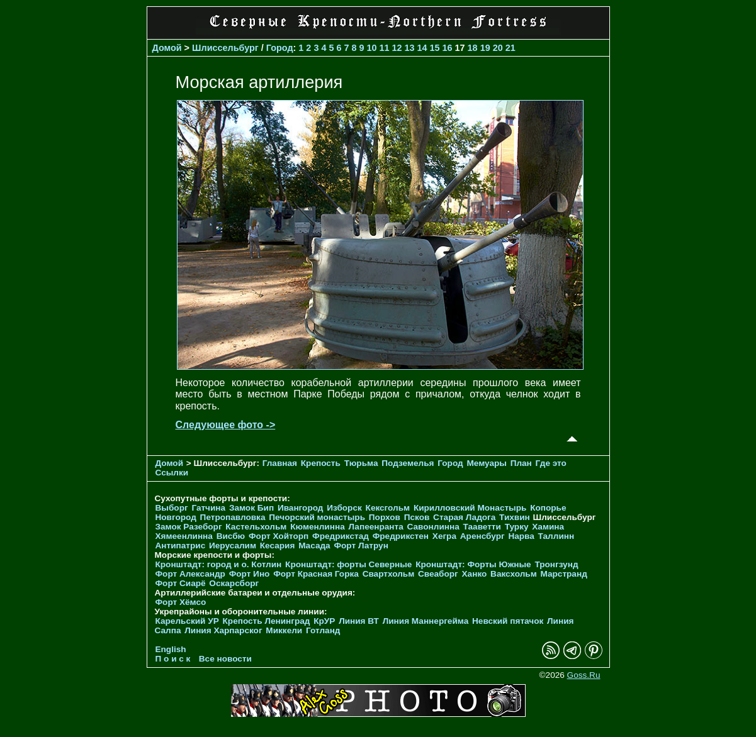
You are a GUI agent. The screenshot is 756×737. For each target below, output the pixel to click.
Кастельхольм (255, 526)
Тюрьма (361, 463)
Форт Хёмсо (180, 602)
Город (279, 48)
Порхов (384, 517)
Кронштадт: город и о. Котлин (218, 564)
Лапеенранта (375, 526)
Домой (167, 48)
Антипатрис (180, 545)
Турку (517, 526)
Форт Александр (190, 574)
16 (448, 48)
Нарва (521, 536)
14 (422, 48)
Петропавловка (233, 517)
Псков (417, 517)
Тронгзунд (556, 564)
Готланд (323, 630)
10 (371, 48)
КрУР (324, 621)
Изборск (344, 508)
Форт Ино (249, 574)
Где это (551, 463)
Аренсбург (482, 536)
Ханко (474, 574)
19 (485, 48)
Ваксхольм (513, 574)
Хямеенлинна (184, 536)
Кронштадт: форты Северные (348, 564)
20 (498, 48)
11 (385, 48)
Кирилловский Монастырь (470, 508)
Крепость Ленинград (266, 621)
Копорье (548, 508)
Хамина (548, 526)
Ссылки (172, 472)
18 (473, 48)
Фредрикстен (401, 536)
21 (510, 48)
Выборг (171, 508)
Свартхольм (389, 574)
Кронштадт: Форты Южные (473, 564)
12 (397, 48)
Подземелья (407, 463)
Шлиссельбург (225, 48)
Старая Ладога (464, 517)
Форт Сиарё (180, 583)
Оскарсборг (234, 583)
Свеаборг (438, 574)
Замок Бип (251, 508)
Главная (279, 463)
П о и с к (173, 658)
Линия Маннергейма (426, 621)
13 (410, 48)
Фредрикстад (340, 536)
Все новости (225, 658)
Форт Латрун (361, 545)
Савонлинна (433, 526)
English (170, 649)
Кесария (277, 545)
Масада (314, 545)
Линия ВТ (359, 621)
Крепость (321, 463)
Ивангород (301, 508)
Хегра (444, 536)
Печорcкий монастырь (317, 517)
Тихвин (514, 517)
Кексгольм (388, 508)
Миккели (284, 630)
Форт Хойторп (278, 536)
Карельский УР (187, 621)
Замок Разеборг (188, 526)
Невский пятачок (507, 621)
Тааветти (482, 526)
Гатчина (208, 508)
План (521, 463)
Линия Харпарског (223, 630)
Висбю (231, 536)
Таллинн (556, 536)
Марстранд (564, 574)
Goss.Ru (584, 675)
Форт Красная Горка (316, 574)
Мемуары (486, 463)
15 (435, 48)
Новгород (175, 517)
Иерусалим (232, 545)
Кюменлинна (317, 526)
